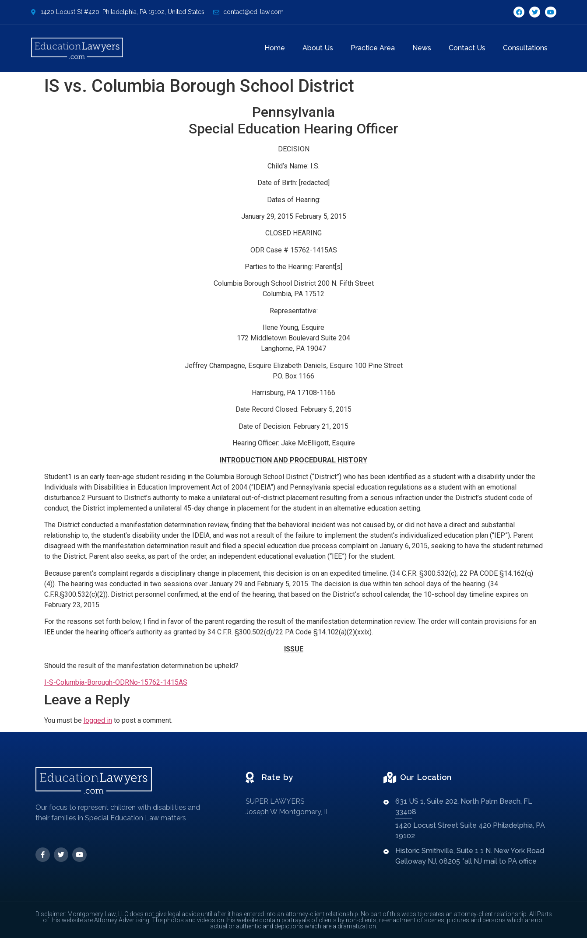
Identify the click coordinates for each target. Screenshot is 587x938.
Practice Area (373, 48)
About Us (317, 48)
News (421, 48)
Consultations (525, 48)
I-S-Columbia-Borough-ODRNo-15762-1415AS (115, 682)
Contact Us (467, 48)
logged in (98, 720)
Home (274, 48)
